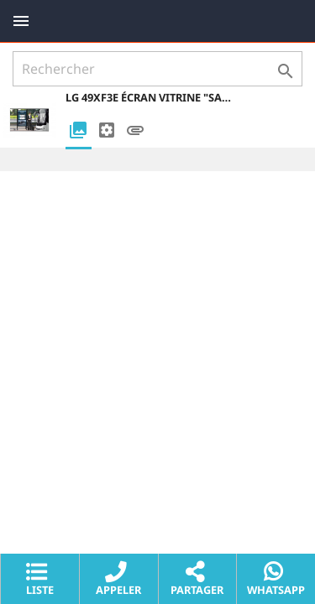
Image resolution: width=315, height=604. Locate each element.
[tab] (78, 131)
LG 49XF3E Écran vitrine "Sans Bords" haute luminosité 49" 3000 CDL (150, 97)
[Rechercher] (157, 68)
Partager (197, 579)
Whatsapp (276, 579)
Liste (40, 579)
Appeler (118, 579)
